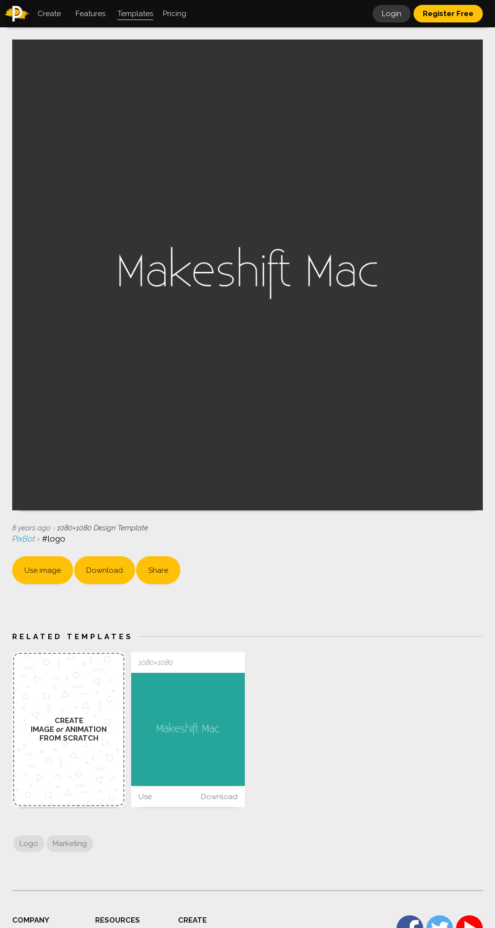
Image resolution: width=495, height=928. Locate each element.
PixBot (24, 539)
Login (391, 13)
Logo (29, 843)
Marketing (70, 843)
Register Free (448, 13)
